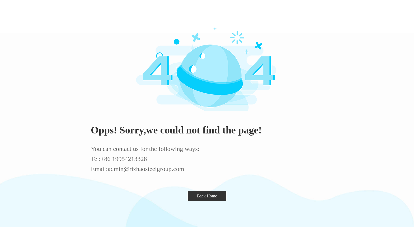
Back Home (207, 196)
